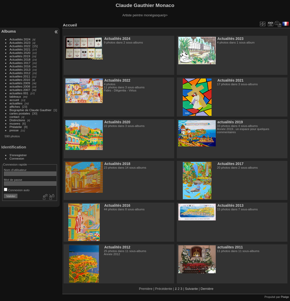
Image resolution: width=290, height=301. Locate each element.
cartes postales (20, 113)
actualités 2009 (20, 83)
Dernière (207, 289)
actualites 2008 (20, 86)
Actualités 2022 (20, 46)
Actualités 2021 (20, 49)
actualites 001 (19, 93)
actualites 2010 (20, 79)
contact (14, 116)
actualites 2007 (20, 89)
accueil (14, 100)
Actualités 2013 (20, 69)
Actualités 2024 (20, 39)
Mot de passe (13, 179)
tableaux (15, 96)
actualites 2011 (20, 76)
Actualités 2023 (20, 42)
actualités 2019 (20, 56)
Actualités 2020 (20, 52)
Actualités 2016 (20, 66)
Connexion (17, 158)
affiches (15, 106)
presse (14, 130)
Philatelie (16, 126)
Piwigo (285, 296)
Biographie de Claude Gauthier (31, 110)
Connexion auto (17, 190)
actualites (16, 103)
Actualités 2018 (20, 59)
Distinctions (17, 120)
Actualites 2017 (20, 62)
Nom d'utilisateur (15, 169)
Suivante (191, 289)
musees (15, 123)
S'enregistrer (18, 155)
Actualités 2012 (20, 73)
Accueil (70, 25)
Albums (8, 31)
